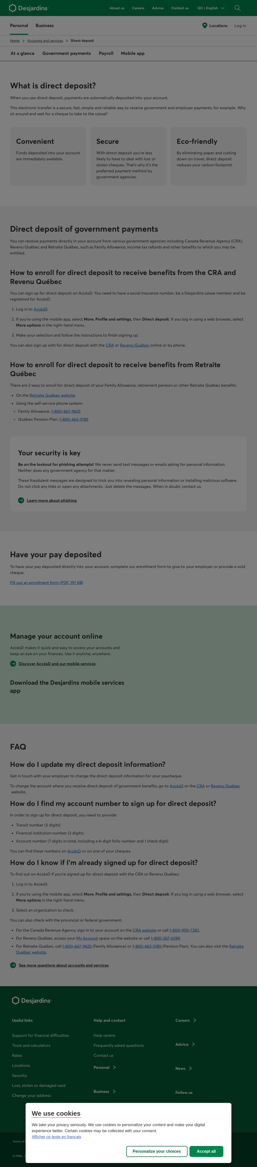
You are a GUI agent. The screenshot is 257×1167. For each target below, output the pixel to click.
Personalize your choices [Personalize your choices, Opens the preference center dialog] (157, 1151)
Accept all (206, 1151)
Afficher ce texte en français (56, 1137)
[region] (128, 1133)
